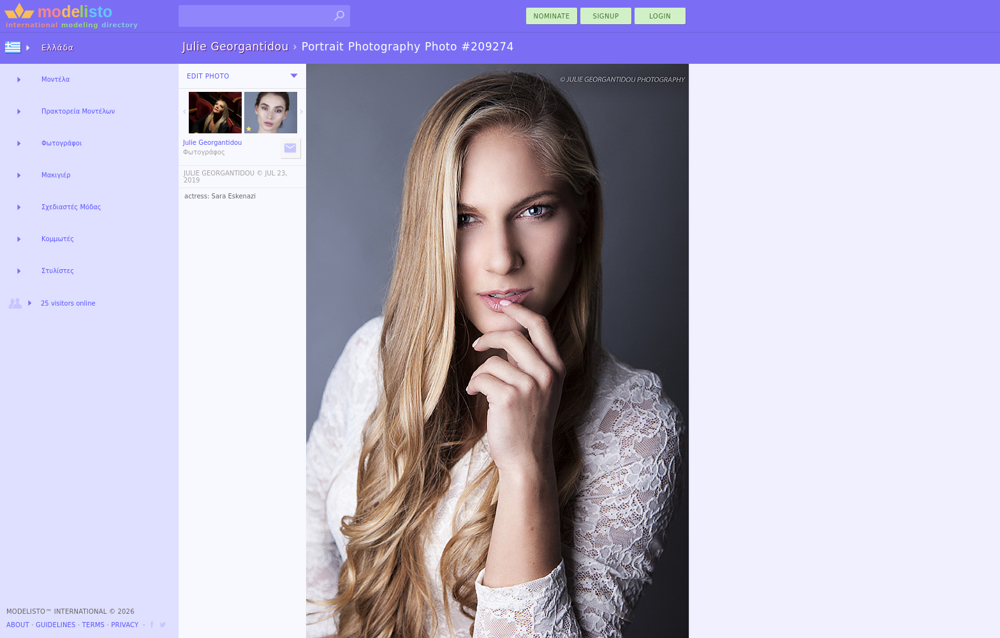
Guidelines (56, 624)
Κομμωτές (57, 238)
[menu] (294, 76)
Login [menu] (660, 16)
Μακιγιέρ (56, 175)
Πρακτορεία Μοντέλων (78, 111)
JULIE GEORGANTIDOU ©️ (223, 173)
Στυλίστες (57, 270)
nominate (552, 16)
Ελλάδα (57, 47)
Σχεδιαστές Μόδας (71, 207)
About (17, 624)
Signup (606, 16)
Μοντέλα (55, 79)
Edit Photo (208, 76)
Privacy (124, 624)
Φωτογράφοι (61, 143)
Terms (93, 624)
